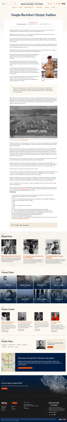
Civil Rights (4, 346)
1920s (21, 225)
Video (20, 7)
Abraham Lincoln (58, 285)
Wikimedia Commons (24, 140)
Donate (50, 3)
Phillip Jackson (5, 331)
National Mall (25, 299)
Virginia (46, 7)
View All (16, 346)
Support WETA (3, 407)
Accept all (64, 419)
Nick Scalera (54, 331)
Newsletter (13, 407)
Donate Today (5, 389)
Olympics (17, 225)
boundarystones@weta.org (28, 405)
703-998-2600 (26, 409)
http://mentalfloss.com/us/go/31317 (22, 218)
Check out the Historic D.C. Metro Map (27, 368)
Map (24, 408)
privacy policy (17, 420)
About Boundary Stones (53, 413)
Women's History (41, 299)
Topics (53, 7)
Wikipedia (43, 80)
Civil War (18, 344)
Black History (58, 299)
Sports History (26, 225)
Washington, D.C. (29, 7)
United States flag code (24, 188)
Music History (8, 299)
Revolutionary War (42, 285)
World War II (24, 344)
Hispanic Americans (25, 285)
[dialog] (33, 420)
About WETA (3, 408)
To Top (64, 399)
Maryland (39, 7)
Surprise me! (50, 347)
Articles (14, 7)
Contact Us (3, 411)
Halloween (8, 285)
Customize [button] (60, 419)
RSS (12, 408)
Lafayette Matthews (22, 24)
